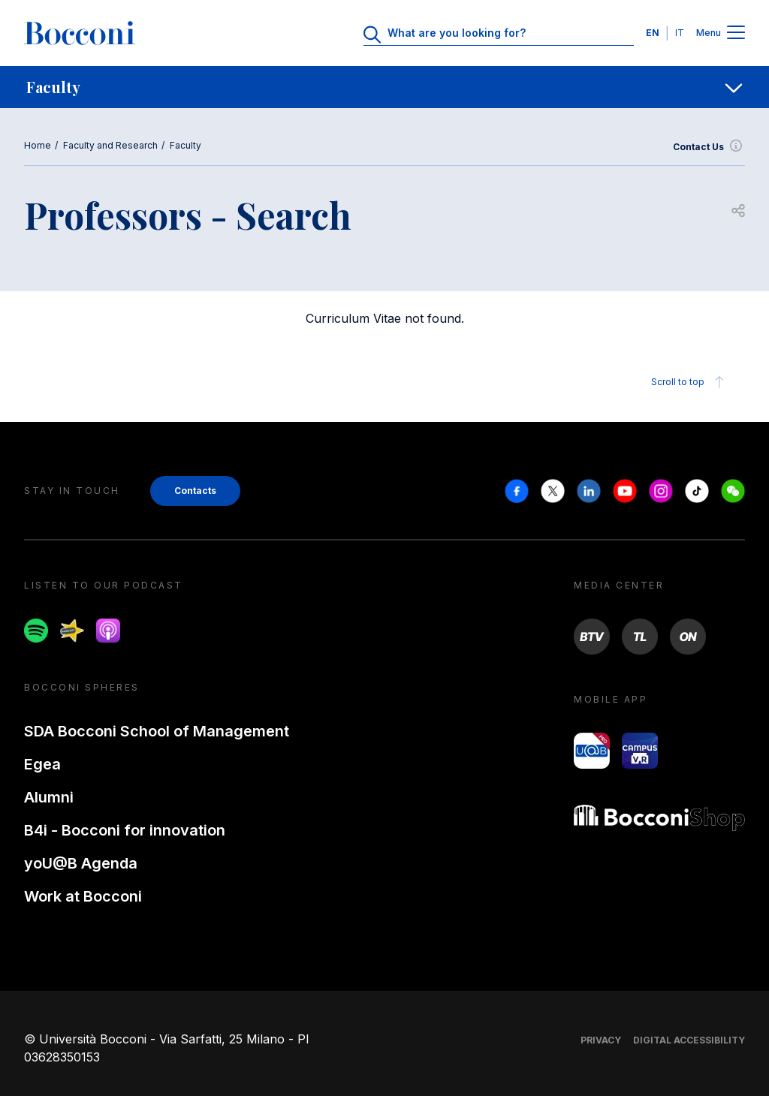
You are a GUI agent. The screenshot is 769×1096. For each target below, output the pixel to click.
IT (679, 32)
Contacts (195, 490)
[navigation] (384, 87)
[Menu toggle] (736, 33)
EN (652, 32)
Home (37, 145)
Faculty (185, 145)
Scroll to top (689, 382)
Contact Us (709, 147)
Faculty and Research (110, 145)
